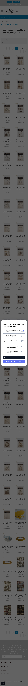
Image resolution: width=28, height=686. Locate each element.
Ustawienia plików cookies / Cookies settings (13, 325)
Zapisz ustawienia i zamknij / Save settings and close (14, 358)
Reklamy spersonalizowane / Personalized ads (12, 352)
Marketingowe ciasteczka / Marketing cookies (11, 336)
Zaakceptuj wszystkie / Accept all (14, 361)
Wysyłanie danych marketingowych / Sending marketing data (13, 347)
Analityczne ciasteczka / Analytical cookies (13, 341)
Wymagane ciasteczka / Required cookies (13, 331)
